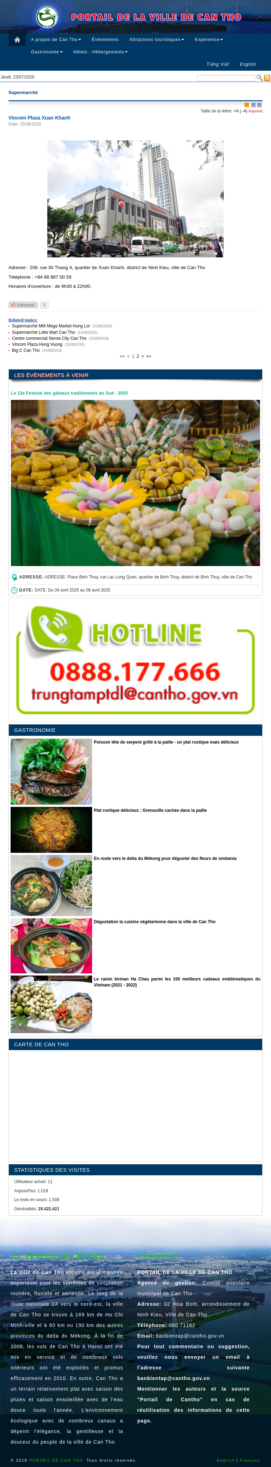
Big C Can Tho (26, 350)
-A (244, 111)
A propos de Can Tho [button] (56, 39)
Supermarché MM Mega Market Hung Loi (51, 326)
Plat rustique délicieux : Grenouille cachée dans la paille (150, 810)
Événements (105, 39)
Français (250, 1460)
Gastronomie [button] (47, 52)
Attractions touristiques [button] (157, 39)
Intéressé (23, 305)
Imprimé (255, 111)
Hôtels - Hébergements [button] (100, 52)
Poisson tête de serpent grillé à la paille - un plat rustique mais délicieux (166, 742)
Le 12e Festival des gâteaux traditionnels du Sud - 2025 (69, 393)
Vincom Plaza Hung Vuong (37, 344)
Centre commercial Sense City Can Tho (49, 338)
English (226, 1460)
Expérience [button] (209, 39)
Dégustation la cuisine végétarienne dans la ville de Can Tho (155, 921)
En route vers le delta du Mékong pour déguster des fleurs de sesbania (165, 858)
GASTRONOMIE (35, 730)
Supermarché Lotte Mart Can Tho (43, 332)
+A (236, 111)
